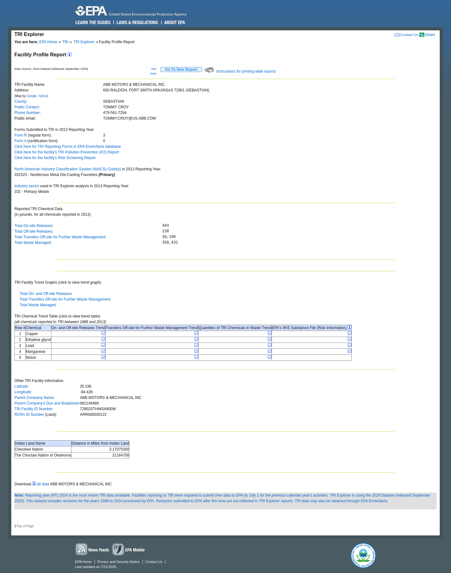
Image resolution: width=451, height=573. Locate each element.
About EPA (174, 22)
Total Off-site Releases (33, 231)
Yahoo (43, 96)
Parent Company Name (34, 397)
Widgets (128, 549)
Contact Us (409, 35)
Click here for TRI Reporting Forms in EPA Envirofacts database (67, 146)
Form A (20, 141)
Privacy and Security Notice (118, 562)
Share (430, 35)
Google (32, 96)
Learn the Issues (93, 22)
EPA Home (48, 42)
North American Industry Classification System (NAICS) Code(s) (67, 169)
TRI (65, 42)
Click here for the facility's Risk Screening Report (55, 158)
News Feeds (92, 549)
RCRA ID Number (29, 414)
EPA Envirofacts (374, 501)
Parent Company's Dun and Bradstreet (46, 403)
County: (20, 101)
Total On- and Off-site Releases (45, 294)
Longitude (22, 392)
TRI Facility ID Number (33, 409)
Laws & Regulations (136, 22)
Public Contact (26, 107)
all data (43, 484)
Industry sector (26, 186)
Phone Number (27, 113)
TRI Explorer (83, 42)
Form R (20, 135)
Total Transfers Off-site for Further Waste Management (59, 237)
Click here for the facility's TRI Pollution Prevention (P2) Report (66, 152)
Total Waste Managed (32, 242)
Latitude (21, 386)
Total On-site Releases (33, 226)
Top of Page (25, 526)
